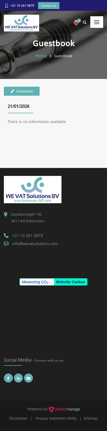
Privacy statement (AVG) (56, 418)
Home (41, 56)
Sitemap (91, 418)
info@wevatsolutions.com (35, 243)
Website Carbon (70, 282)
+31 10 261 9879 (22, 5)
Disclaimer (18, 418)
